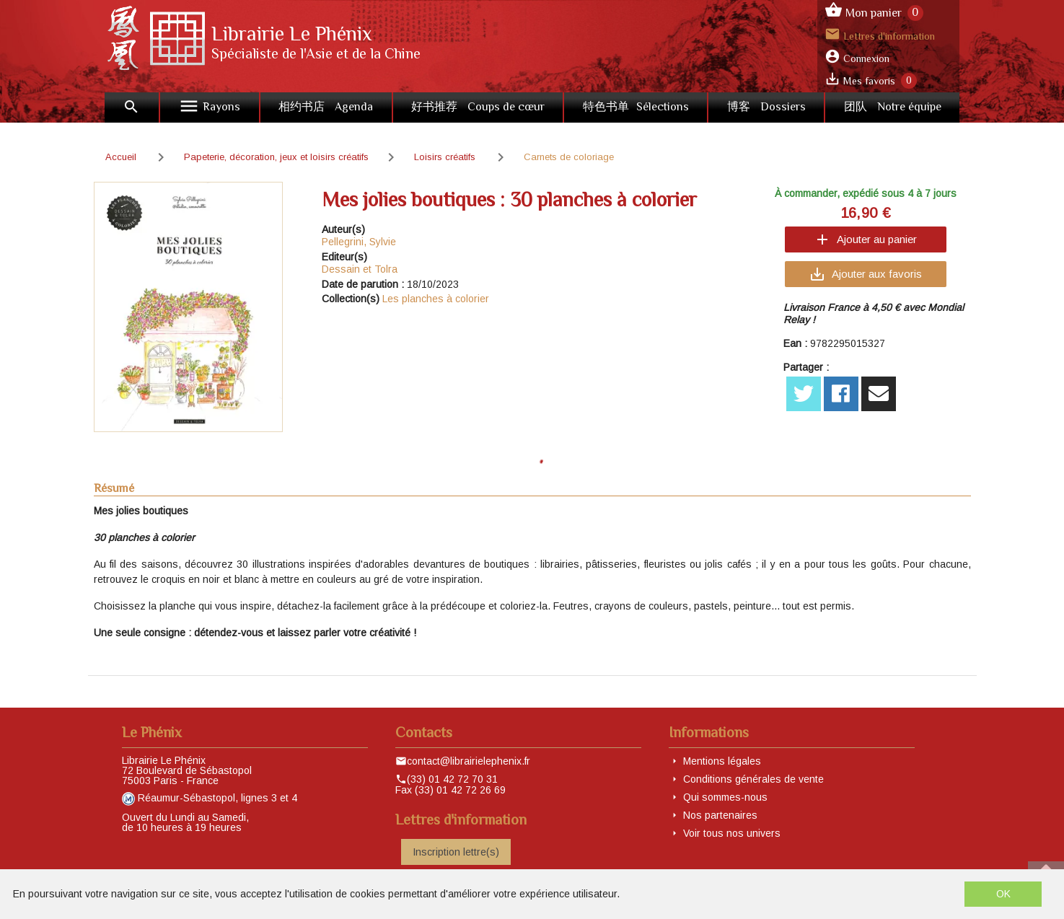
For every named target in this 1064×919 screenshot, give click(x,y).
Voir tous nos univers (732, 833)
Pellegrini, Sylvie (359, 241)
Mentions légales (722, 761)
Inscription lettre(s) (456, 852)
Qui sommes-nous (725, 797)
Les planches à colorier (435, 298)
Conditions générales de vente (753, 779)
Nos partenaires (720, 815)
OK (1003, 894)
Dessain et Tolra (359, 269)
